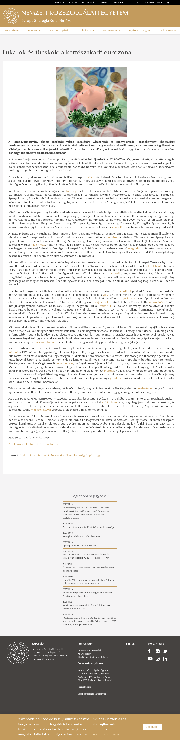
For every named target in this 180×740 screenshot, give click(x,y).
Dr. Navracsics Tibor (59, 455)
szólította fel (110, 402)
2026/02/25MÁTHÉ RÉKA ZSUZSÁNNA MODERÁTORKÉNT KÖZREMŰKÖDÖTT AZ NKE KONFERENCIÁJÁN (87, 555)
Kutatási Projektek (60, 31)
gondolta (116, 378)
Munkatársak (34, 31)
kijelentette (38, 245)
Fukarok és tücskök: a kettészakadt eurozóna (66, 53)
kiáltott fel (124, 291)
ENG (175, 3)
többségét (72, 191)
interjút (13, 352)
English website (167, 31)
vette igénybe (64, 363)
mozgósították (126, 298)
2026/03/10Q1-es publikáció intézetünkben (79, 544)
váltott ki (106, 306)
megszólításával (41, 410)
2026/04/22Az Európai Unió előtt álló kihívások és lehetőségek (89, 525)
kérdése (112, 237)
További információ (105, 734)
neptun (73, 3)
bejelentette (144, 388)
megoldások (136, 248)
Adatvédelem (84, 654)
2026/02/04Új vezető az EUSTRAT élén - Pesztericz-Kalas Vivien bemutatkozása (89, 567)
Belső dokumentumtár (149, 3)
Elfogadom (152, 726)
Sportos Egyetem (123, 3)
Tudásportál (88, 3)
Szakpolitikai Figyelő (33, 455)
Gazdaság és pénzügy (86, 455)
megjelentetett (102, 302)
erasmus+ (104, 3)
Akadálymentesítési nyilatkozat (93, 657)
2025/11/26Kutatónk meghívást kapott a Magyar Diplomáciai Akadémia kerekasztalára (87, 592)
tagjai (90, 177)
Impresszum (85, 644)
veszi (106, 295)
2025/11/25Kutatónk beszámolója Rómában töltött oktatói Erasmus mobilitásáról (86, 605)
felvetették (118, 227)
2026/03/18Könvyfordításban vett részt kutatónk (81, 535)
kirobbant (154, 266)
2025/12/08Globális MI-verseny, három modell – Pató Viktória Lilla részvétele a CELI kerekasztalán (88, 580)
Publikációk (87, 31)
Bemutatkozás (12, 31)
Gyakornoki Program (139, 31)
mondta (116, 273)
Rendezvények (111, 31)
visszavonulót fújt (44, 342)
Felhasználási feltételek (89, 651)
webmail (59, 3)
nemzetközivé (158, 302)
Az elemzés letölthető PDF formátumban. (34, 444)
